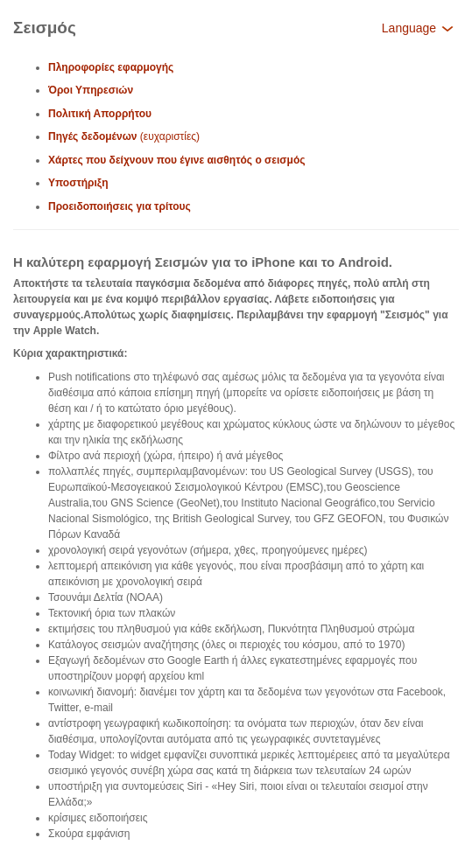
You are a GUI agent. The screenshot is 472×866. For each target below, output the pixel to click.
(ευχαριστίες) (124, 136)
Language (418, 28)
